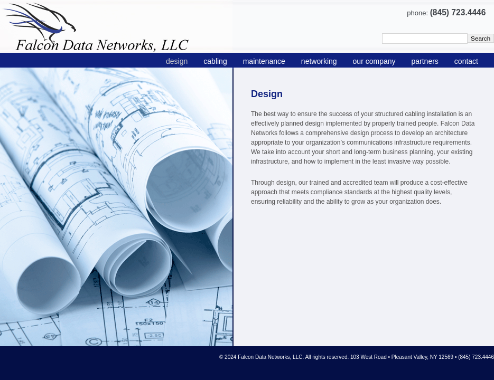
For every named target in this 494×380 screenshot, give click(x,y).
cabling (215, 61)
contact (466, 61)
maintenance (264, 61)
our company (374, 61)
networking (319, 61)
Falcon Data (116, 26)
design (177, 61)
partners (425, 61)
